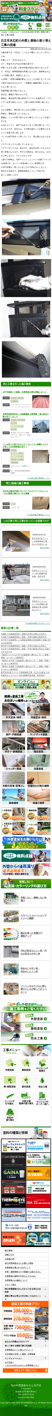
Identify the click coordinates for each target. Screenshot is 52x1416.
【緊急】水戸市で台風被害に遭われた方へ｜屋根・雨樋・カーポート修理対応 (25, 662)
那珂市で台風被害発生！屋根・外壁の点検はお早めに (24, 646)
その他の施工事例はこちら (38, 478)
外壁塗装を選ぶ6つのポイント (18, 1268)
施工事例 (8, 1250)
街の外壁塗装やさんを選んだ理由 (19, 1263)
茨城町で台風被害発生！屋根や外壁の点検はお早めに (24, 634)
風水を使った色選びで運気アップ (31, 934)
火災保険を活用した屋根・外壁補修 (20, 1354)
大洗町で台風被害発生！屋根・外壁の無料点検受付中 (24, 637)
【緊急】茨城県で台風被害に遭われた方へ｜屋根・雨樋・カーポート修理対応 (25, 668)
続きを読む (45, 548)
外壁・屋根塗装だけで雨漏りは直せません (23, 1272)
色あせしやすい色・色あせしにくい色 (30, 970)
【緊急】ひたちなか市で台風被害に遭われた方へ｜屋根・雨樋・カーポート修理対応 (25, 656)
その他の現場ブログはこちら (37, 623)
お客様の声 (9, 1259)
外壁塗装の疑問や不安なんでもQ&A (20, 1276)
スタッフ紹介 (10, 1285)
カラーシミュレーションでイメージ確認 (33, 917)
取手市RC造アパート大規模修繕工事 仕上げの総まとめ (40, 541)
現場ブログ (14, 32)
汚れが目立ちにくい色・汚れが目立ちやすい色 (33, 952)
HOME (4, 32)
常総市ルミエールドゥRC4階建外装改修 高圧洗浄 (39, 573)
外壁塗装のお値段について (16, 1280)
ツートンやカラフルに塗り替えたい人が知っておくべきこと (33, 989)
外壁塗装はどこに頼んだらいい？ (19, 1350)
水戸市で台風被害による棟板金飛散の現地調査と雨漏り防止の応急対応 (25, 641)
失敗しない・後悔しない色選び (33, 899)
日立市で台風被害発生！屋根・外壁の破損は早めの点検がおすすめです (25, 650)
